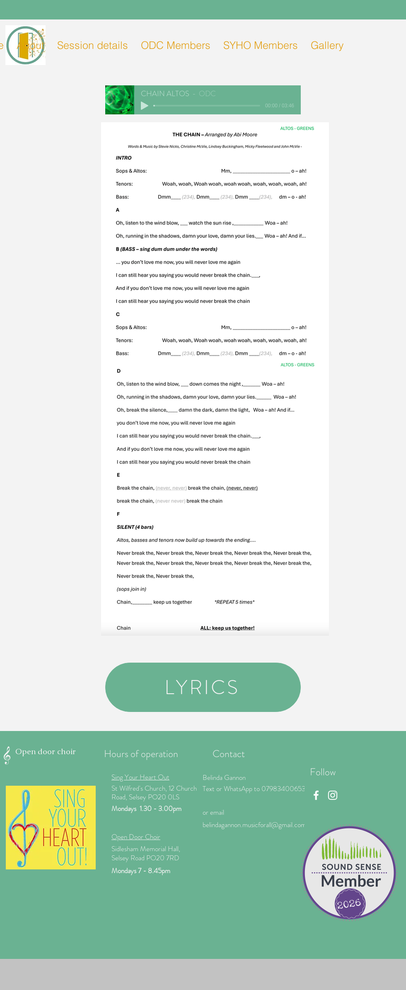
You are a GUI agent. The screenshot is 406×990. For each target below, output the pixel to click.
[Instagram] (332, 795)
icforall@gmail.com (280, 825)
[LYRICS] (203, 687)
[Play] (144, 106)
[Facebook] (316, 795)
